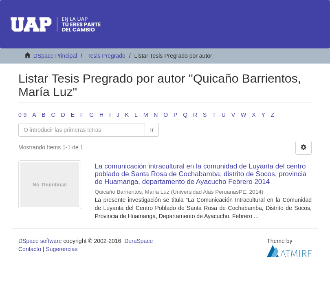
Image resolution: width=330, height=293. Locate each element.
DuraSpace (138, 241)
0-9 (22, 115)
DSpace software (40, 241)
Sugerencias (61, 249)
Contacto (29, 249)
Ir (152, 130)
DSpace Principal (55, 55)
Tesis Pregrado (106, 55)
